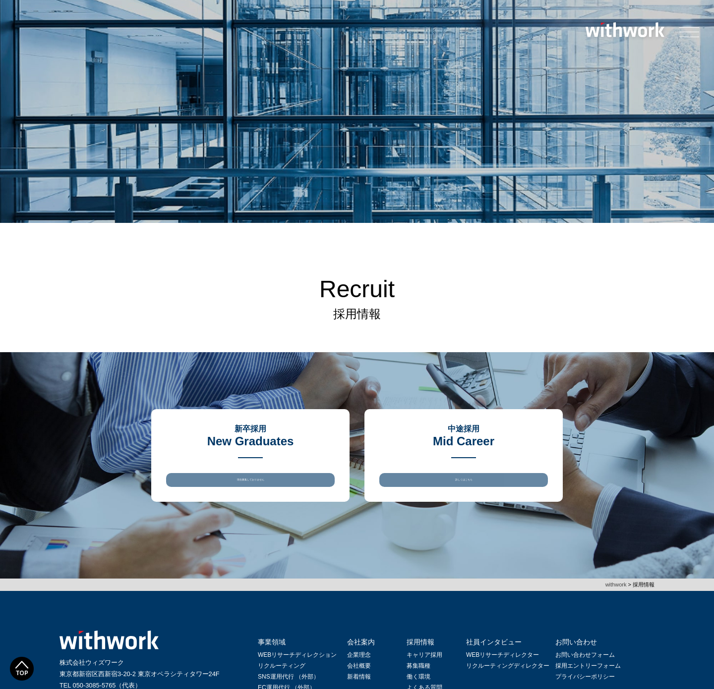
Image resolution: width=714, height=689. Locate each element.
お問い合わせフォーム (585, 665)
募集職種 (418, 676)
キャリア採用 (424, 665)
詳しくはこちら (463, 484)
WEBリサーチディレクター (502, 665)
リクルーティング (281, 676)
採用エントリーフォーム (588, 676)
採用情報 (420, 652)
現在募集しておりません (250, 484)
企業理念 (359, 665)
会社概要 (359, 676)
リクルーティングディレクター (507, 676)
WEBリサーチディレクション (297, 665)
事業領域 (272, 652)
